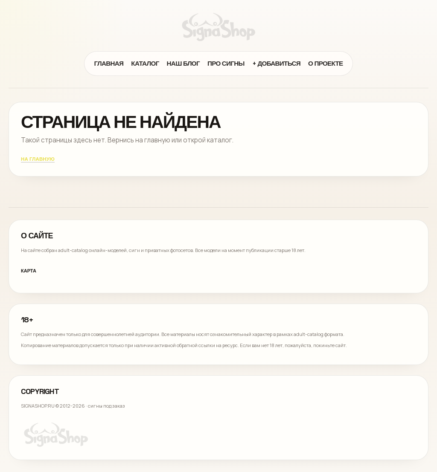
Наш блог (183, 63)
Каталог (145, 63)
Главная (108, 63)
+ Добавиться (276, 63)
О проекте (325, 63)
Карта (28, 271)
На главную (38, 159)
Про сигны (226, 63)
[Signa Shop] (218, 27)
